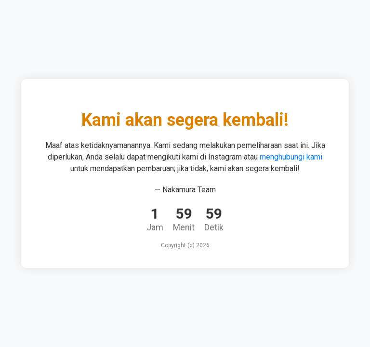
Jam (154, 227)
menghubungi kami (291, 156)
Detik (214, 227)
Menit (184, 227)
